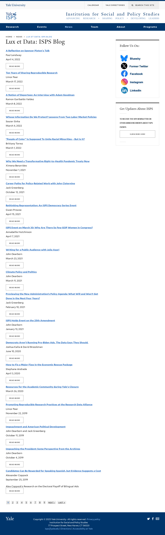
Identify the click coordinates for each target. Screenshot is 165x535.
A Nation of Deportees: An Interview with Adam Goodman (40, 95)
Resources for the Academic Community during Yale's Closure (42, 386)
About (121, 26)
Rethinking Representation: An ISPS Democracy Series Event (41, 205)
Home (9, 36)
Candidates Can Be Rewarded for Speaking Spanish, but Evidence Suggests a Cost (53, 471)
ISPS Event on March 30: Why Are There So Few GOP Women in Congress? (49, 227)
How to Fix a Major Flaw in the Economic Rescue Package (39, 364)
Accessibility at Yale (83, 529)
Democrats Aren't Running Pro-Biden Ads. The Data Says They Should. (47, 342)
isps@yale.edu (52, 529)
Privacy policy (93, 519)
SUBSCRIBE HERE (137, 134)
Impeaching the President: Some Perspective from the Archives (43, 448)
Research (12, 26)
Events (42, 26)
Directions (66, 529)
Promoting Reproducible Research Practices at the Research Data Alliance (49, 404)
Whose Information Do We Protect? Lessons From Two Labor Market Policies (51, 117)
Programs (150, 26)
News (69, 26)
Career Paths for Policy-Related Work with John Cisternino (40, 183)
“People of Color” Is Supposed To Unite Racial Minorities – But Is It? (45, 139)
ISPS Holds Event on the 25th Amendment (30, 320)
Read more (14, 66)
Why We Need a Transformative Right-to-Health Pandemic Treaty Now (48, 161)
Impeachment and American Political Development (36, 426)
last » (61, 502)
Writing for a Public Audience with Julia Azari (32, 249)
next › (51, 502)
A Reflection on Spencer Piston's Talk (28, 50)
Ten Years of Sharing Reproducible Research (32, 72)
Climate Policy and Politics (21, 272)
